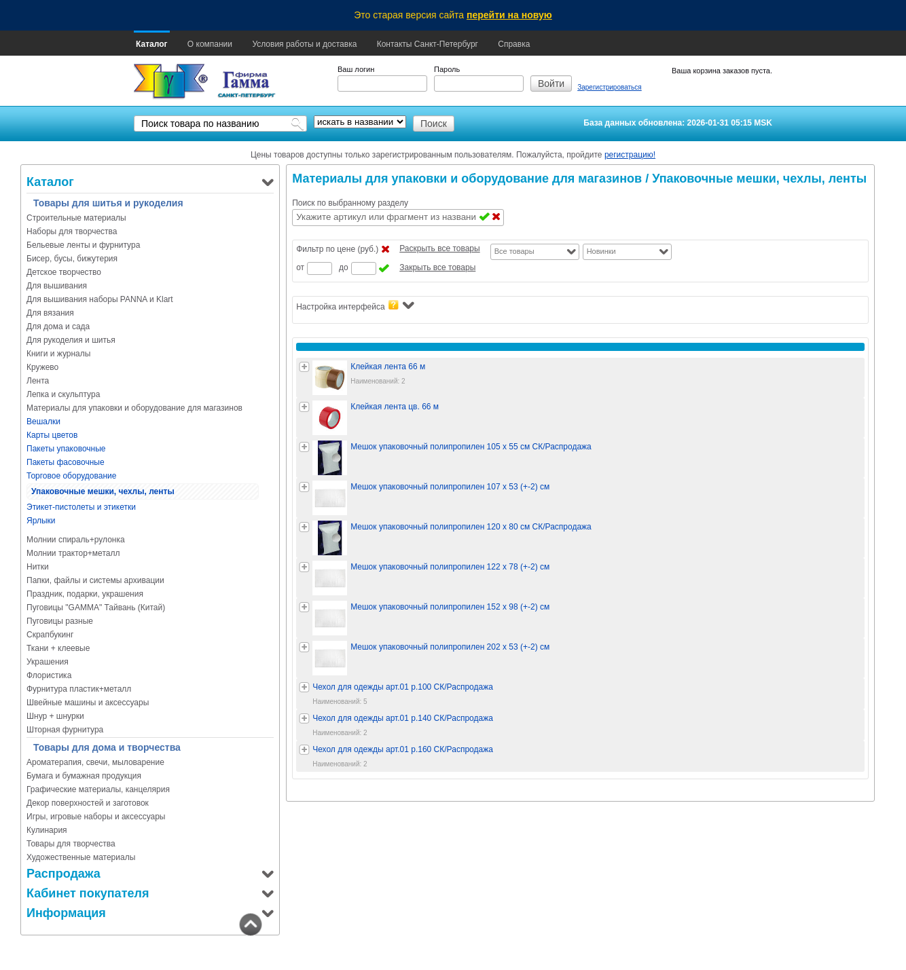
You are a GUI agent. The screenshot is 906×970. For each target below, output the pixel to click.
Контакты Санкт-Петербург (427, 44)
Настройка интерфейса (355, 306)
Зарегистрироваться (609, 87)
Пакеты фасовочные (65, 462)
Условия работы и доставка (304, 44)
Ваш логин (356, 69)
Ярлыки (41, 520)
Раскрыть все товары (439, 248)
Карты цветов (51, 435)
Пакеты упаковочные (65, 448)
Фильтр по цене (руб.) (337, 249)
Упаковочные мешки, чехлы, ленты (103, 491)
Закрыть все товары (437, 267)
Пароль (447, 69)
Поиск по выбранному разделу (350, 203)
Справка (514, 44)
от (300, 267)
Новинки (601, 251)
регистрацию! (629, 155)
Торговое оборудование (71, 476)
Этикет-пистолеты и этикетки (81, 507)
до (343, 267)
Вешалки (43, 421)
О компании (209, 44)
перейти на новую (509, 15)
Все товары (514, 251)
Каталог (152, 44)
